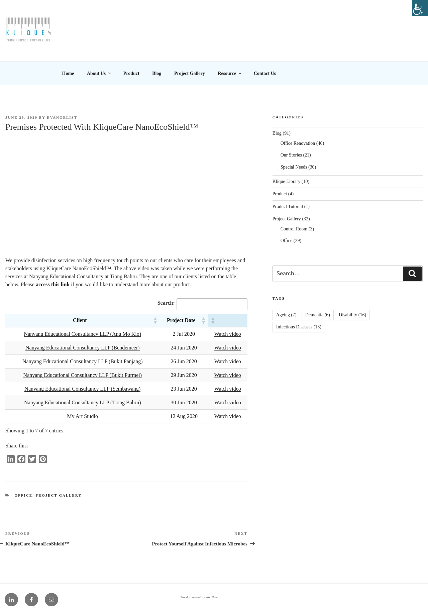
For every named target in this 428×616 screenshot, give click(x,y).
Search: (166, 303)
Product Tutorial (288, 206)
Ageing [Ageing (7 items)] (286, 314)
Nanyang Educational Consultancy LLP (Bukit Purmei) (82, 375)
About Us (99, 73)
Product (131, 73)
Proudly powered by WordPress (200, 597)
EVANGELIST (62, 117)
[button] (155, 320)
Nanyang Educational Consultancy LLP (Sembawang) (82, 389)
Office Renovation (298, 143)
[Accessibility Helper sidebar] (420, 8)
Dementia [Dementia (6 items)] (317, 314)
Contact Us (265, 73)
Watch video (227, 334)
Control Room (294, 228)
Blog (156, 73)
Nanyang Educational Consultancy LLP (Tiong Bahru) (82, 402)
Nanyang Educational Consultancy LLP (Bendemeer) (82, 347)
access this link (53, 284)
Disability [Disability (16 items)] (352, 314)
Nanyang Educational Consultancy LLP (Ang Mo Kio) (82, 334)
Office (24, 495)
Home (68, 73)
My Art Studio (82, 416)
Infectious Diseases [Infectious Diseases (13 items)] (298, 326)
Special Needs (294, 167)
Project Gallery (189, 73)
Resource (230, 73)
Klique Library (287, 181)
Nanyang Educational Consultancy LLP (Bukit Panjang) (82, 361)
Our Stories (291, 155)
